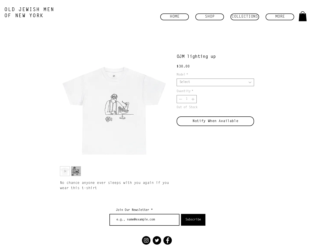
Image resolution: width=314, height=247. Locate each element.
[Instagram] (146, 240)
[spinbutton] (187, 99)
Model (182, 74)
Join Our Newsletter (132, 210)
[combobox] (215, 82)
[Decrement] (180, 99)
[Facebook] (167, 240)
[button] (209, 16)
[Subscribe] (193, 220)
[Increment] (193, 99)
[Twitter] (157, 240)
